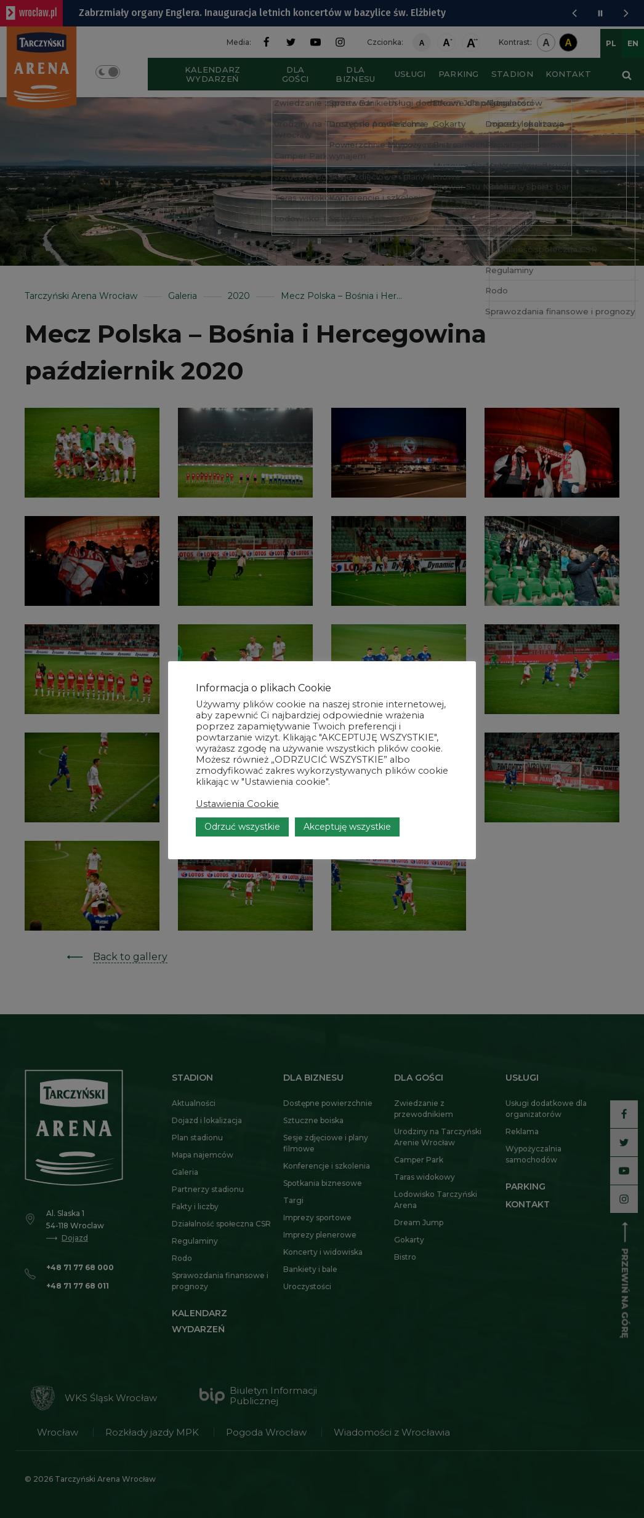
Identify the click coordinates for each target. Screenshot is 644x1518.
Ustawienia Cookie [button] (237, 803)
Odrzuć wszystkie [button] (242, 826)
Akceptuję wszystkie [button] (347, 826)
